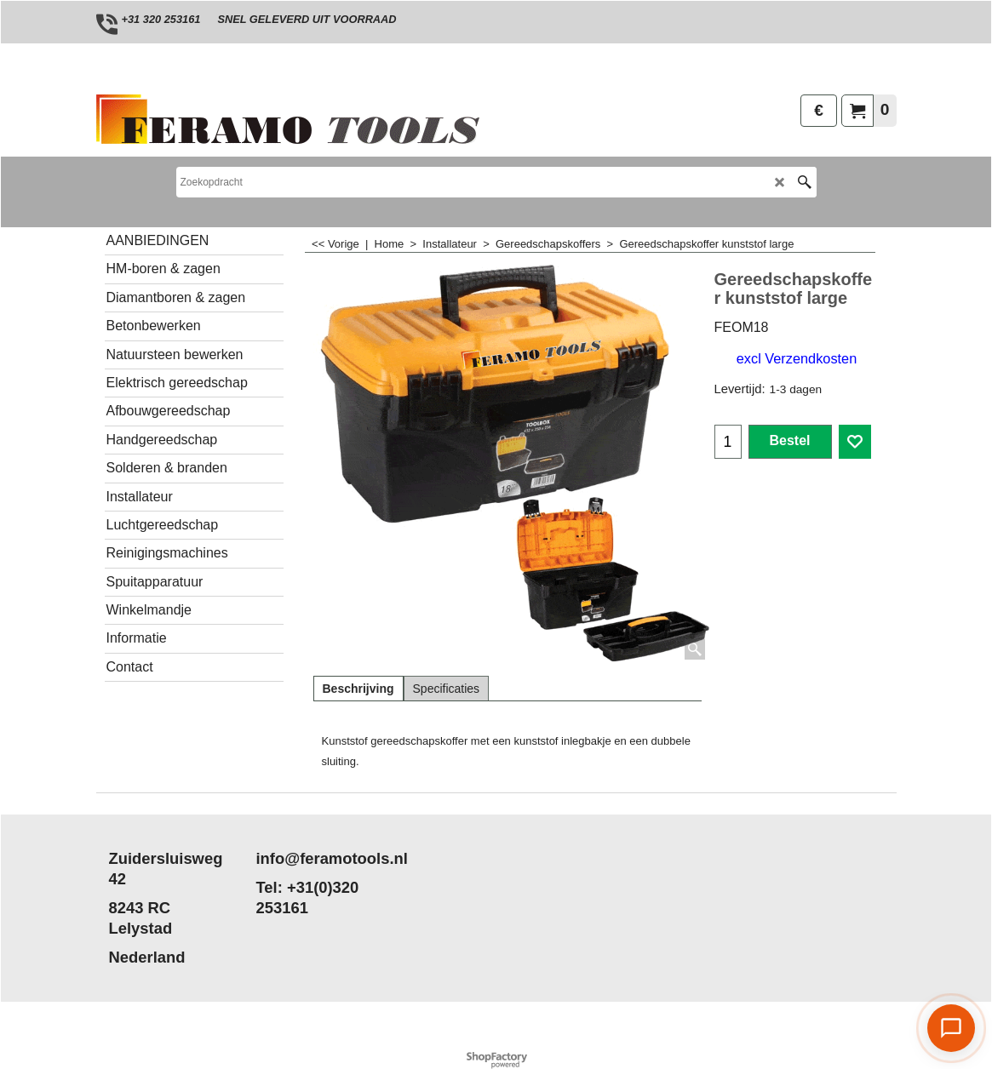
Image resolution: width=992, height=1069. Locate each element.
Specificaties (446, 688)
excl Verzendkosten (797, 358)
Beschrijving (358, 688)
